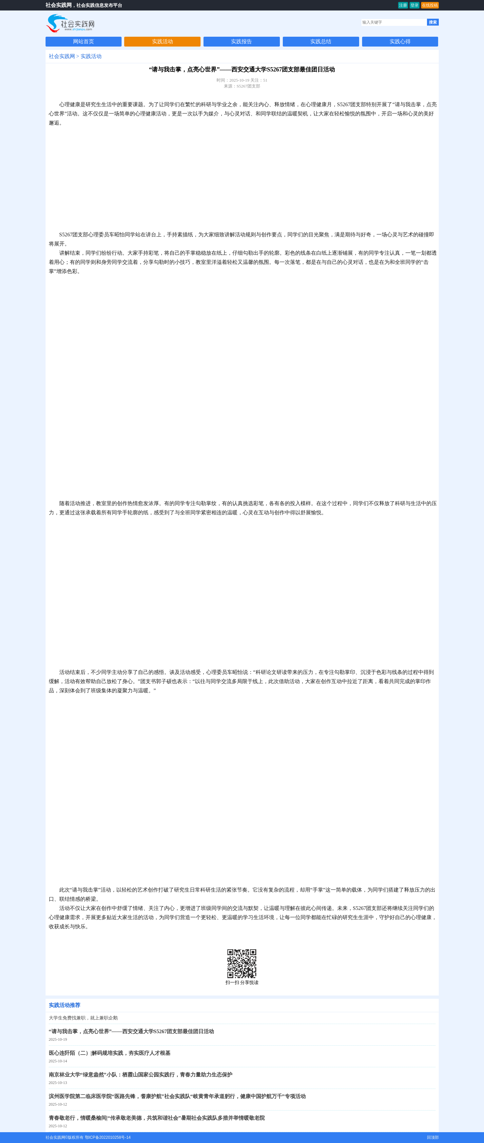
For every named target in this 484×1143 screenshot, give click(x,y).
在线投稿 (430, 5)
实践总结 (320, 41)
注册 (403, 5)
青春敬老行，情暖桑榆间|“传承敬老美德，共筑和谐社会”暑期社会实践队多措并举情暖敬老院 (157, 1118)
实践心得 (400, 41)
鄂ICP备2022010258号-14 (108, 1137)
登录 (414, 5)
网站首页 (83, 41)
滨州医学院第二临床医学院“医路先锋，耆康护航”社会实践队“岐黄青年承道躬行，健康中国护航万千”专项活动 (177, 1096)
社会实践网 (59, 5)
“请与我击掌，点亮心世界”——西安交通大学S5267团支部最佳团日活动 (131, 1031)
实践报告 (241, 41)
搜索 (433, 22)
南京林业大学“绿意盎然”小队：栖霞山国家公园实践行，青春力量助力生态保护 (140, 1074)
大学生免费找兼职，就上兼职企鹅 (83, 1017)
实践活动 (162, 41)
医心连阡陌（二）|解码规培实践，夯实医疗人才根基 (110, 1053)
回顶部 (433, 1137)
